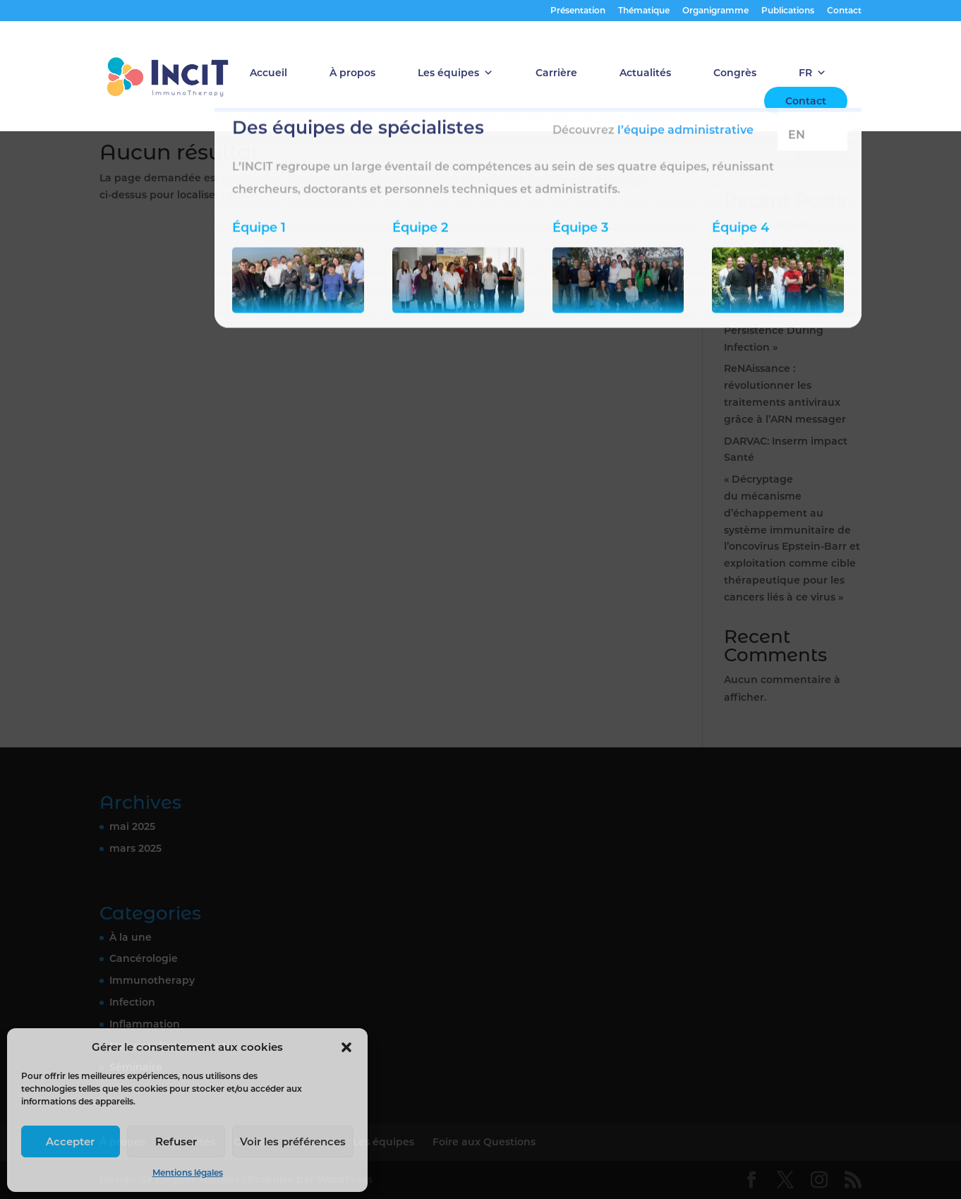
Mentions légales (187, 1172)
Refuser (176, 1141)
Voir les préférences (293, 1141)
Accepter (70, 1141)
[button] (346, 1047)
